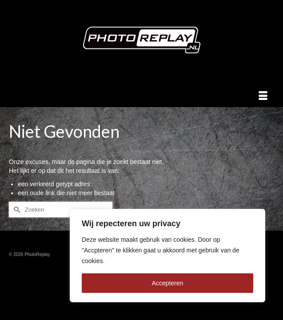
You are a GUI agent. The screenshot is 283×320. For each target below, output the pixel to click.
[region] (167, 255)
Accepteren (167, 283)
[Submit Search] (15, 209)
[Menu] (263, 96)
